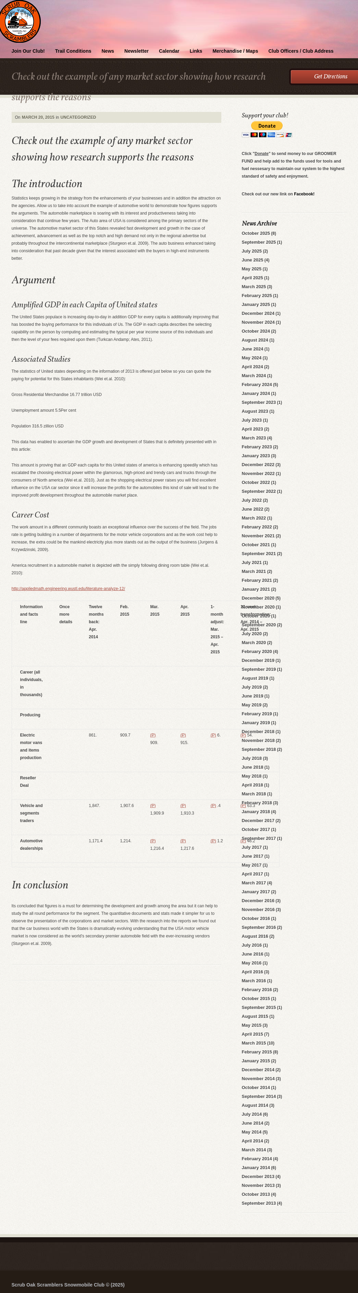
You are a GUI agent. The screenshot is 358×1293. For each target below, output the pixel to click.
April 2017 (252, 873)
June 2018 (252, 767)
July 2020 (252, 633)
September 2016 (259, 927)
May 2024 (252, 357)
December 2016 (258, 900)
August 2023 (255, 411)
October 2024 (256, 331)
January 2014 (256, 1167)
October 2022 (256, 482)
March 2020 (254, 642)
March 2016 (254, 980)
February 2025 (257, 295)
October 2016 (256, 918)
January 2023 (256, 455)
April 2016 (252, 971)
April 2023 (252, 429)
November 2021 (258, 535)
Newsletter (136, 51)
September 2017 (259, 838)
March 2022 (254, 518)
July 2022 (252, 500)
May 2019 (252, 704)
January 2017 (256, 891)
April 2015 (252, 1034)
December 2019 (258, 660)
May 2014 (252, 1132)
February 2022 (257, 526)
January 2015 (256, 1060)
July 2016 (252, 945)
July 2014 (252, 1114)
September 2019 (259, 669)
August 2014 (255, 1105)
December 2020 (258, 598)
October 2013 (256, 1194)
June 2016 (252, 954)
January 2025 (256, 304)
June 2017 (252, 856)
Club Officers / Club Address (300, 51)
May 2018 (252, 776)
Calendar (169, 51)
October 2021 (256, 544)
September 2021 (259, 553)
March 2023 (254, 437)
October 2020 (256, 615)
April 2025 (252, 277)
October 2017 (256, 829)
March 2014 (254, 1149)
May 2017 (252, 865)
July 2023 (252, 420)
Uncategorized (78, 117)
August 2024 (255, 340)
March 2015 (254, 1043)
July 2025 (252, 251)
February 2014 (257, 1158)
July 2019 (252, 687)
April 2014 (252, 1140)
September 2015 (259, 1007)
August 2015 (255, 1016)
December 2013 (258, 1176)
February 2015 (257, 1051)
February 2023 (257, 446)
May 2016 (252, 962)
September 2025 (259, 242)
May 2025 (252, 268)
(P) (153, 735)
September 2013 (259, 1203)
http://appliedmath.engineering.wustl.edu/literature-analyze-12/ (68, 588)
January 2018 (256, 811)
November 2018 (258, 740)
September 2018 (259, 749)
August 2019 (255, 678)
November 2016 (258, 909)
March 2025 (254, 286)
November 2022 (258, 473)
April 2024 (252, 366)
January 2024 (256, 393)
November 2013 (258, 1185)
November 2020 (258, 607)
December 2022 (258, 464)
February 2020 (257, 651)
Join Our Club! (28, 51)
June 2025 (252, 260)
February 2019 (257, 713)
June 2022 (252, 509)
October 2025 (256, 233)
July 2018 (252, 758)
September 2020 (259, 624)
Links (196, 51)
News (108, 51)
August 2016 (255, 936)
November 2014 (258, 1078)
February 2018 (257, 802)
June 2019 (252, 696)
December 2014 (258, 1069)
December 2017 (258, 820)
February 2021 (257, 580)
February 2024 (257, 384)
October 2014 (256, 1087)
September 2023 (259, 402)
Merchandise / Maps (235, 51)
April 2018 (252, 785)
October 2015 (256, 998)
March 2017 (254, 882)
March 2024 (254, 375)
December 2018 (258, 731)
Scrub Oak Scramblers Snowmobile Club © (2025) (68, 1285)
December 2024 (258, 313)
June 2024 (252, 348)
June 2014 (252, 1123)
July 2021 (252, 562)
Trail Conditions (73, 51)
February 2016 (257, 989)
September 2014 (259, 1096)
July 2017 (252, 847)
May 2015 (252, 1025)
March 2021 (254, 571)
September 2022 (259, 491)
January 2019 (256, 722)
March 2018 (254, 793)
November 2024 (258, 322)
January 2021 (256, 589)
